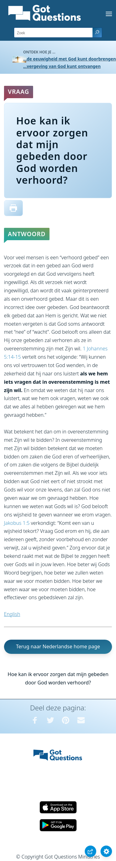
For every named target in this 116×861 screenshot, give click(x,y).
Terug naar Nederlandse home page (58, 646)
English (12, 614)
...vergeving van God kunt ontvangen (62, 66)
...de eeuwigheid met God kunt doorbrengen (69, 59)
